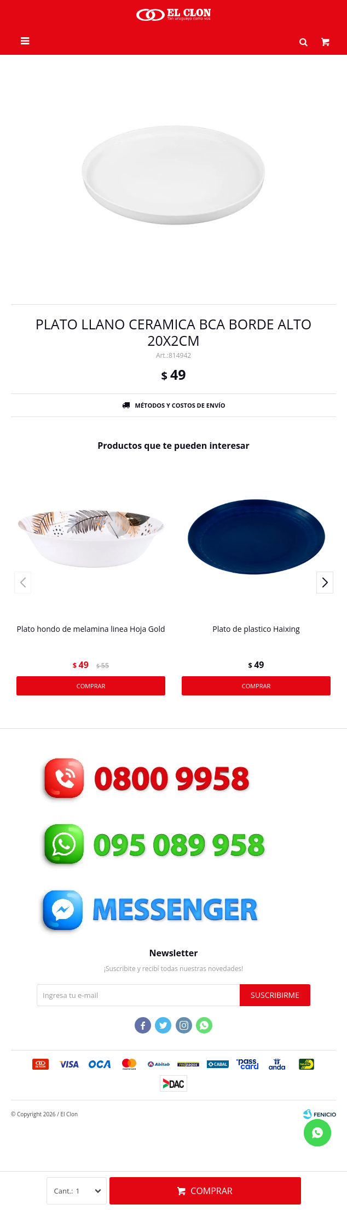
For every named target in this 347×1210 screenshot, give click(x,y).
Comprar (211, 1191)
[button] (303, 41)
